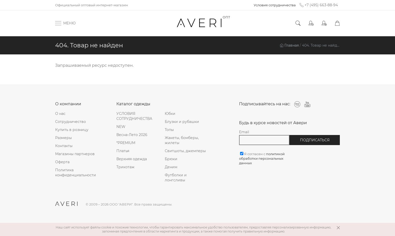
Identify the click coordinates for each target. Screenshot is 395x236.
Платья (122, 151)
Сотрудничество (70, 121)
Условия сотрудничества (275, 5)
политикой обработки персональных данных (262, 158)
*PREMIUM (125, 143)
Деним (171, 167)
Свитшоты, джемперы (185, 151)
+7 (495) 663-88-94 (319, 5)
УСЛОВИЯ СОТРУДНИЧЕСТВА (134, 116)
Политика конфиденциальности (75, 172)
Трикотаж (125, 167)
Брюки (171, 159)
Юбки (170, 113)
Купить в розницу (71, 129)
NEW (120, 126)
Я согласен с (262, 158)
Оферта (62, 162)
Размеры (63, 138)
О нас (60, 113)
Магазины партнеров (75, 154)
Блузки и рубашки (182, 121)
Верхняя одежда (131, 159)
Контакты (64, 146)
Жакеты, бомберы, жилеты (182, 140)
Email (244, 132)
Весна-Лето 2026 (131, 134)
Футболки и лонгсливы (176, 177)
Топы (169, 129)
